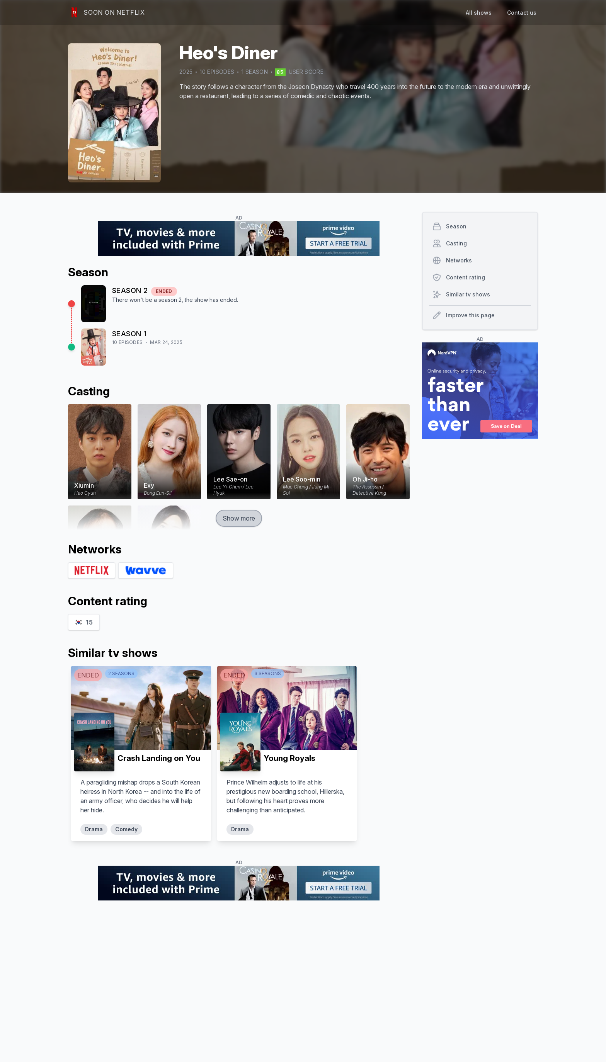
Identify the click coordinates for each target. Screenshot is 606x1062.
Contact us (521, 12)
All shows (479, 12)
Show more (239, 518)
